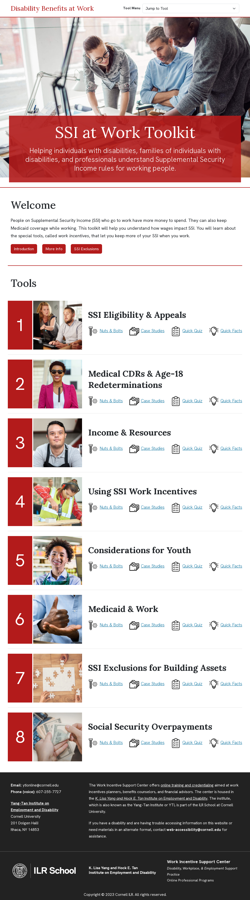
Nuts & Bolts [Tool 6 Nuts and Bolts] (105, 625)
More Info (53, 248)
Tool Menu (131, 8)
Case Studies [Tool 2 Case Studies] (147, 400)
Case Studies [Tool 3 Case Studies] (147, 448)
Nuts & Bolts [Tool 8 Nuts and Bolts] (105, 742)
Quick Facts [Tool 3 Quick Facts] (225, 448)
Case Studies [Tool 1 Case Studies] (147, 330)
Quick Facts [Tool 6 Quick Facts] (225, 625)
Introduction (24, 248)
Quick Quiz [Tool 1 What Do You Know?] (186, 330)
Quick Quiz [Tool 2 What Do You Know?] (186, 400)
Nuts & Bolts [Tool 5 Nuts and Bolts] (105, 566)
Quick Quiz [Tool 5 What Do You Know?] (186, 566)
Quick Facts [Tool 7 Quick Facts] (225, 683)
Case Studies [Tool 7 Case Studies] (147, 683)
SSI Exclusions (86, 248)
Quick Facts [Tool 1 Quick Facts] (225, 330)
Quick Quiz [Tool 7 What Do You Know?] (186, 683)
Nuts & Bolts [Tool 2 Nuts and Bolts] (105, 400)
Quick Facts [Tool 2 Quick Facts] (225, 400)
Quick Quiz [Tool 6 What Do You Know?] (186, 625)
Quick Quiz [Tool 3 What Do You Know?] (186, 448)
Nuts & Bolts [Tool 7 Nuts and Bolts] (105, 683)
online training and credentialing (187, 785)
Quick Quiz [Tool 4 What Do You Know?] (186, 507)
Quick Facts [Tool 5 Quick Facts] (225, 566)
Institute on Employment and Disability (151, 798)
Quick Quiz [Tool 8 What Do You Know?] (186, 742)
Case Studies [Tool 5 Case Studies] (147, 566)
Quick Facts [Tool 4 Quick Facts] (225, 507)
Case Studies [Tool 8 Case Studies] (147, 742)
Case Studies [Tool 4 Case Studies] (147, 507)
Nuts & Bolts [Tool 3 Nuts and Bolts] (105, 448)
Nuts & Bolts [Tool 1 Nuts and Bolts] (105, 330)
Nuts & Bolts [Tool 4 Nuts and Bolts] (105, 507)
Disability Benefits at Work (52, 8)
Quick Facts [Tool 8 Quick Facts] (225, 742)
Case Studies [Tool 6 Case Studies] (147, 625)
